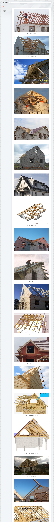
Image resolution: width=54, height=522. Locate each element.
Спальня (5, 16)
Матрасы (5, 11)
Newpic (5, 2)
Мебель (5, 12)
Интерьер (5, 10)
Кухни (4, 9)
